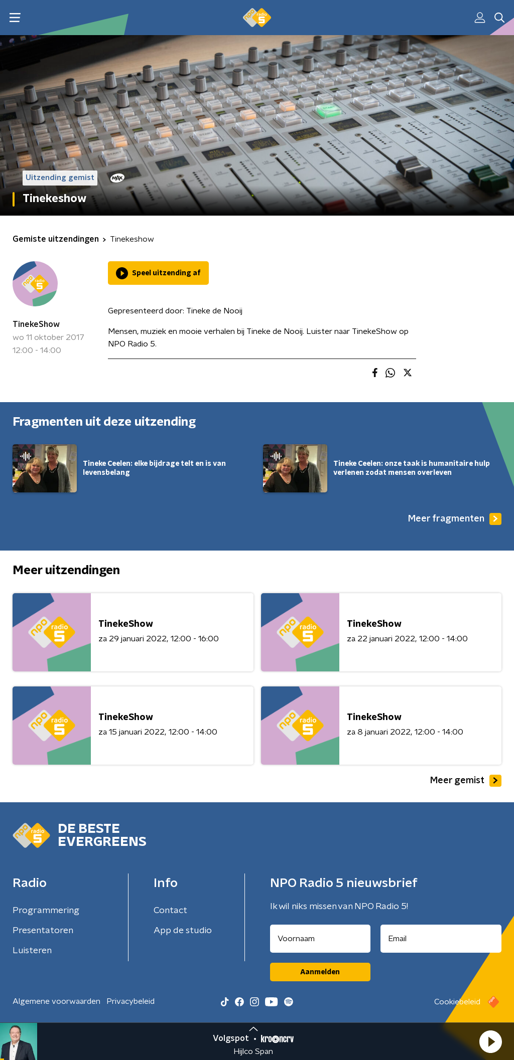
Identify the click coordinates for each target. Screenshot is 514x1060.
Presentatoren (43, 930)
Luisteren (32, 950)
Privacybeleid (130, 1001)
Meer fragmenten (454, 519)
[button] (490, 1041)
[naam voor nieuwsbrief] (320, 939)
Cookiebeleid (457, 1002)
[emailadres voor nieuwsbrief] (441, 939)
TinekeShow (36, 324)
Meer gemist (465, 781)
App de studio (183, 930)
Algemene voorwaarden (56, 1001)
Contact (170, 910)
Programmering (46, 910)
